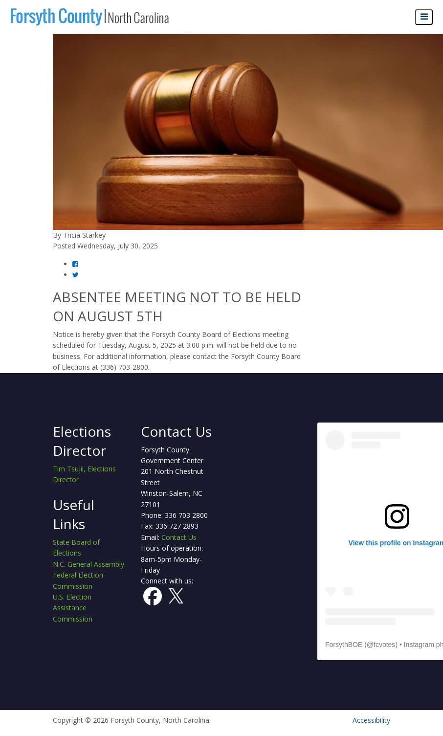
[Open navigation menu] (424, 17)
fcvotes (384, 644)
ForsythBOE (343, 644)
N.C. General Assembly (88, 564)
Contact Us (179, 537)
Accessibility (371, 720)
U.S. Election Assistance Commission (72, 608)
